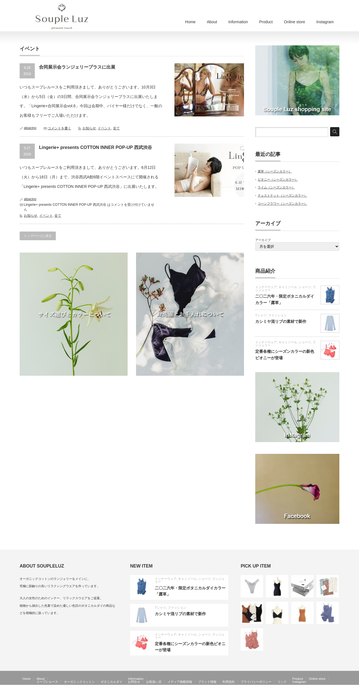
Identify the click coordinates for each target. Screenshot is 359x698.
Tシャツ (260, 315)
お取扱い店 (154, 681)
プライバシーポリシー (256, 681)
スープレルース (47, 681)
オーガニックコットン (79, 681)
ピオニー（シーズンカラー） (278, 179)
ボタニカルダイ (111, 681)
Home (190, 22)
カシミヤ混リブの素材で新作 (280, 321)
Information (238, 22)
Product (266, 22)
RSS (328, 694)
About (212, 22)
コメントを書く (59, 128)
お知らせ (89, 128)
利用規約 (228, 681)
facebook (336, 694)
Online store (294, 22)
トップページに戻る (38, 235)
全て (116, 128)
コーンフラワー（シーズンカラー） (282, 203)
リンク (282, 681)
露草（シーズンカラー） (275, 171)
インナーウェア (266, 287)
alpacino (30, 128)
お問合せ (134, 681)
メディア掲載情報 (179, 681)
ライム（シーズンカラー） (276, 187)
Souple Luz (310, 694)
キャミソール (288, 287)
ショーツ (305, 287)
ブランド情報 (207, 681)
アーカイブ (263, 240)
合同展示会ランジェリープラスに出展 (77, 67)
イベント (104, 128)
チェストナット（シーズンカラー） (282, 195)
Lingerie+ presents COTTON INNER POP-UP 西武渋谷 (95, 147)
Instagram (325, 22)
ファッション (277, 315)
